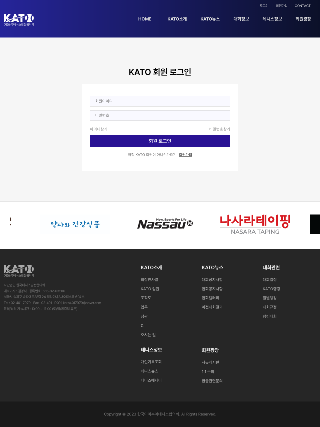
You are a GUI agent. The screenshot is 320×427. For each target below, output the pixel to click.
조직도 (146, 298)
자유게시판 (210, 362)
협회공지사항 (212, 288)
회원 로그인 (160, 141)
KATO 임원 (150, 288)
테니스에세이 (151, 380)
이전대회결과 (212, 307)
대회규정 (270, 307)
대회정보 (241, 19)
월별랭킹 (270, 298)
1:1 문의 (208, 371)
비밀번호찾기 (219, 129)
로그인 (264, 6)
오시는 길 (148, 334)
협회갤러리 (210, 298)
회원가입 (282, 6)
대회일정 (270, 279)
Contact (303, 6)
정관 (144, 316)
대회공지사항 (212, 279)
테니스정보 (272, 19)
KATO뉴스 (210, 19)
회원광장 (303, 19)
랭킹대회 (270, 316)
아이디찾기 (99, 129)
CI (142, 325)
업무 (144, 307)
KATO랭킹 (271, 288)
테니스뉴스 (149, 371)
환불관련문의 (212, 380)
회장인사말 (149, 279)
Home (145, 19)
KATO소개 (177, 19)
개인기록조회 (151, 362)
